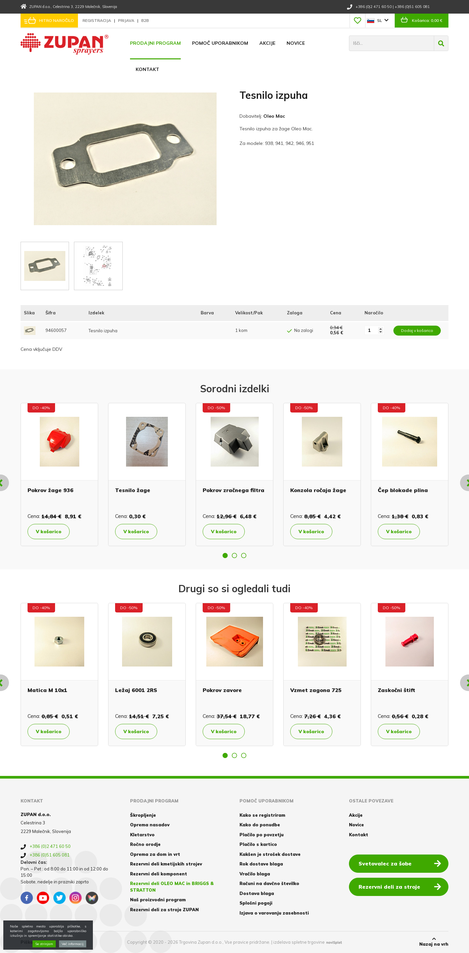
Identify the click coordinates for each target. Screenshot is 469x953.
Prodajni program (155, 43)
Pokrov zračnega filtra (233, 490)
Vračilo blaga (254, 873)
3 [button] (243, 555)
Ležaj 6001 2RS (136, 690)
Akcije (267, 43)
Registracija (97, 20)
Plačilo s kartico (258, 844)
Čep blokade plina (403, 490)
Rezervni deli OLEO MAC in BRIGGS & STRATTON (172, 887)
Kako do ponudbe (259, 824)
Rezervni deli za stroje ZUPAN (164, 909)
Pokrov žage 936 (50, 490)
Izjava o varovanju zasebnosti (274, 913)
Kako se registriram (262, 815)
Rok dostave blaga (261, 863)
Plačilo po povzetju (261, 834)
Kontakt (147, 69)
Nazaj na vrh (433, 942)
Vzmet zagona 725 (316, 690)
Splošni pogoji (255, 903)
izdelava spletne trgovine (299, 942)
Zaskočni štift (396, 690)
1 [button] (225, 555)
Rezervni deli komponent (158, 873)
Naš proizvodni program (158, 899)
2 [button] (234, 555)
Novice (296, 43)
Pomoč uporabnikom (220, 43)
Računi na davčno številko (269, 883)
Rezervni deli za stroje (400, 886)
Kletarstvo (142, 834)
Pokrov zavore (222, 690)
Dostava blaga (256, 893)
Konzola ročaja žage (318, 490)
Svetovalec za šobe (400, 863)
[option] (59, 474)
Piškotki (30, 942)
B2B (145, 20)
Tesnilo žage (132, 490)
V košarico (48, 532)
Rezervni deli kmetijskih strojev (166, 863)
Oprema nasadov (149, 824)
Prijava (126, 20)
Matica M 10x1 (47, 690)
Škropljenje (143, 815)
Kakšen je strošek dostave (270, 854)
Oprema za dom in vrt (155, 854)
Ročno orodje (145, 844)
